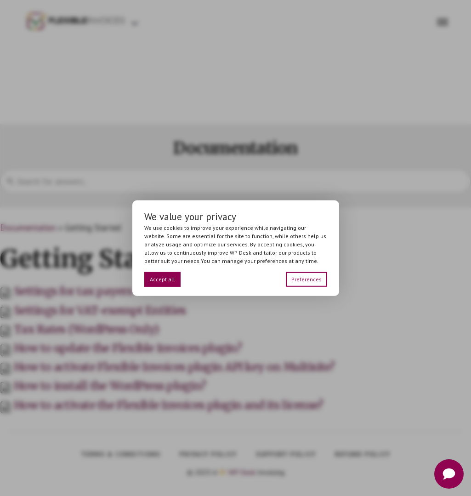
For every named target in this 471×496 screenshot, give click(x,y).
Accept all (162, 279)
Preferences (306, 279)
